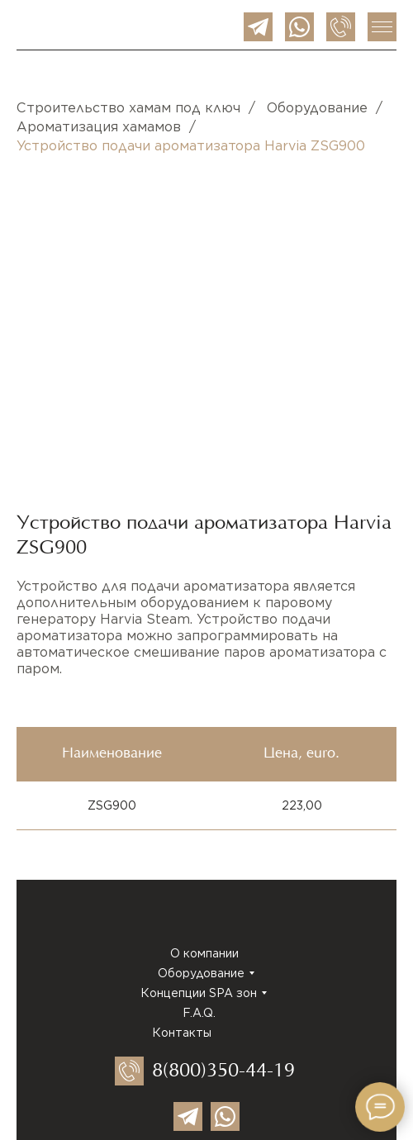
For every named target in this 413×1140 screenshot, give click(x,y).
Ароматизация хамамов (99, 127)
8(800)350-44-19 (223, 1072)
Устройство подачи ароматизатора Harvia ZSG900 (191, 146)
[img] (258, 26)
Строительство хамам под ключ (128, 108)
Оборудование (317, 108)
